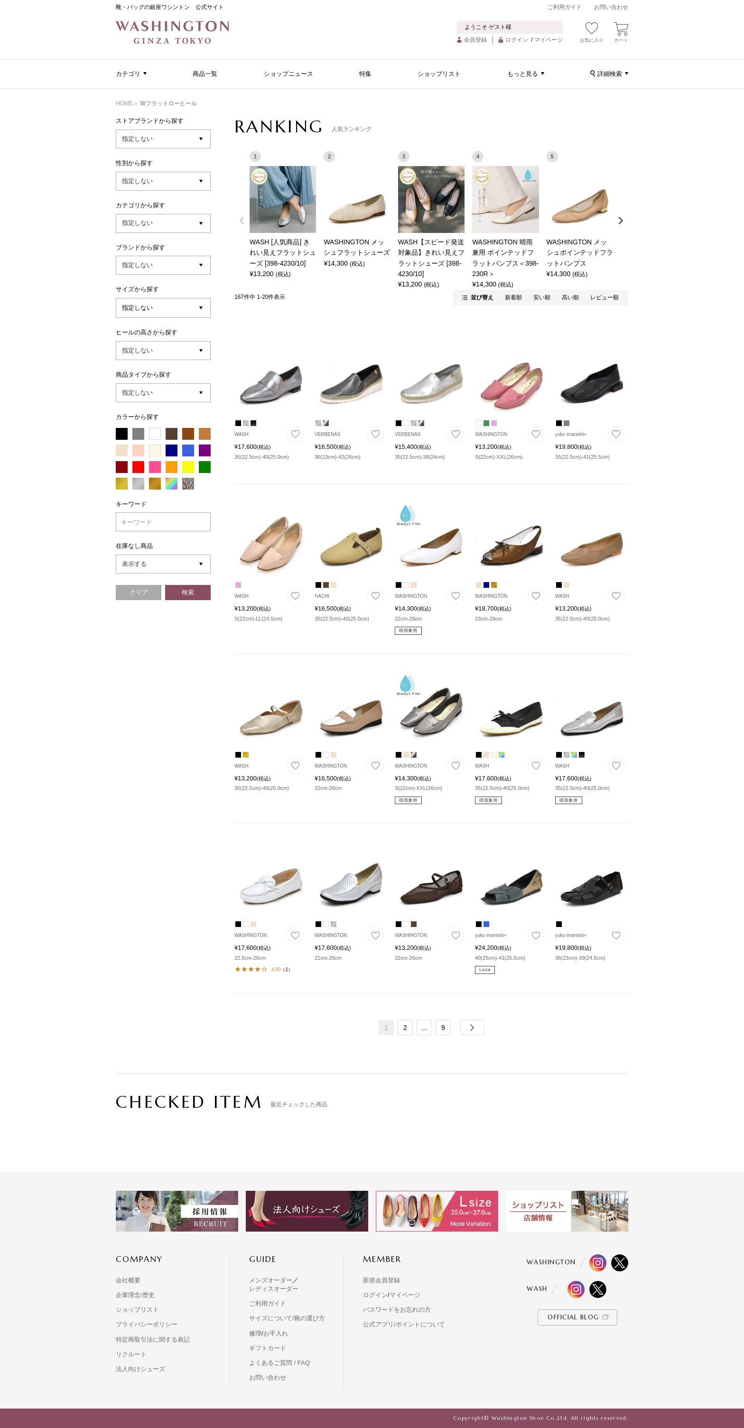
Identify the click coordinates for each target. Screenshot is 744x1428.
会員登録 (475, 40)
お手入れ (275, 1333)
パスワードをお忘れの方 (397, 1309)
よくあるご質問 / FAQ (279, 1362)
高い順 (570, 297)
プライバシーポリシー (146, 1324)
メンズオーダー (270, 1280)
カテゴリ (128, 73)
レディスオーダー (273, 1288)
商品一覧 (205, 73)
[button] (472, 1027)
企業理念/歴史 (135, 1294)
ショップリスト (439, 73)
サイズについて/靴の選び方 (287, 1318)
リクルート (131, 1354)
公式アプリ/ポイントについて (404, 1324)
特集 (365, 73)
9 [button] (443, 1027)
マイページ (548, 40)
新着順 (513, 297)
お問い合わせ (611, 7)
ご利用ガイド (565, 7)
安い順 (541, 297)
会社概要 (128, 1280)
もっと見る (522, 73)
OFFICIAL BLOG (573, 1317)
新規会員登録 (381, 1280)
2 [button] (405, 1027)
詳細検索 (609, 73)
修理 (255, 1333)
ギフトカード (267, 1348)
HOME (124, 103)
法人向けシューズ (140, 1368)
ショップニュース (288, 73)
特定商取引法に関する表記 (153, 1339)
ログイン (516, 40)
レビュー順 (604, 297)
